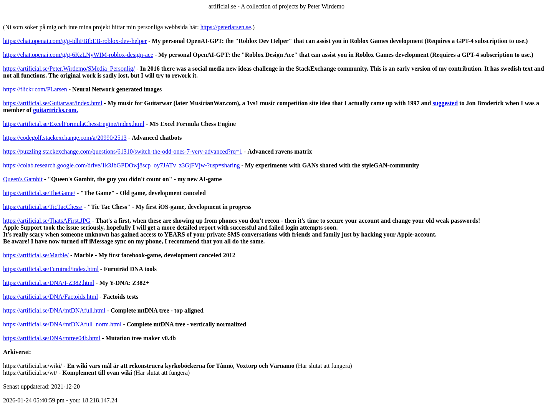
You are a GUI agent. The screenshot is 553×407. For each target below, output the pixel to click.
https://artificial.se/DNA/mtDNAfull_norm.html (62, 324)
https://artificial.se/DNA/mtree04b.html (51, 338)
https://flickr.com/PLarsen (35, 89)
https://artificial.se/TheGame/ (39, 193)
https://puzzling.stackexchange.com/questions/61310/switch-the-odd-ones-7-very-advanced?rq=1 (122, 151)
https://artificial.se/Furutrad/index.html (51, 269)
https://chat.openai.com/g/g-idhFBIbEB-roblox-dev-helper (75, 41)
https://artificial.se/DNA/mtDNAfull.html (54, 310)
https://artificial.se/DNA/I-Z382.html (48, 283)
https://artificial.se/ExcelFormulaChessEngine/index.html (73, 124)
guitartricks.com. (55, 110)
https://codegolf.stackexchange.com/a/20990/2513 (65, 137)
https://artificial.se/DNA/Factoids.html (50, 296)
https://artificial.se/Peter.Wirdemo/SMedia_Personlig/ (69, 68)
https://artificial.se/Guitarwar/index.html (53, 103)
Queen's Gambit (23, 179)
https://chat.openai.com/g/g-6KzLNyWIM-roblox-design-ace (78, 54)
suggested (445, 103)
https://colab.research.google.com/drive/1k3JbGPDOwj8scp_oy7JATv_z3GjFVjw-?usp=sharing (121, 165)
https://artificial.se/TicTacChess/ (43, 207)
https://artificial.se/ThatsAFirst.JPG (47, 220)
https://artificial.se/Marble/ (36, 255)
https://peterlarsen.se (225, 27)
